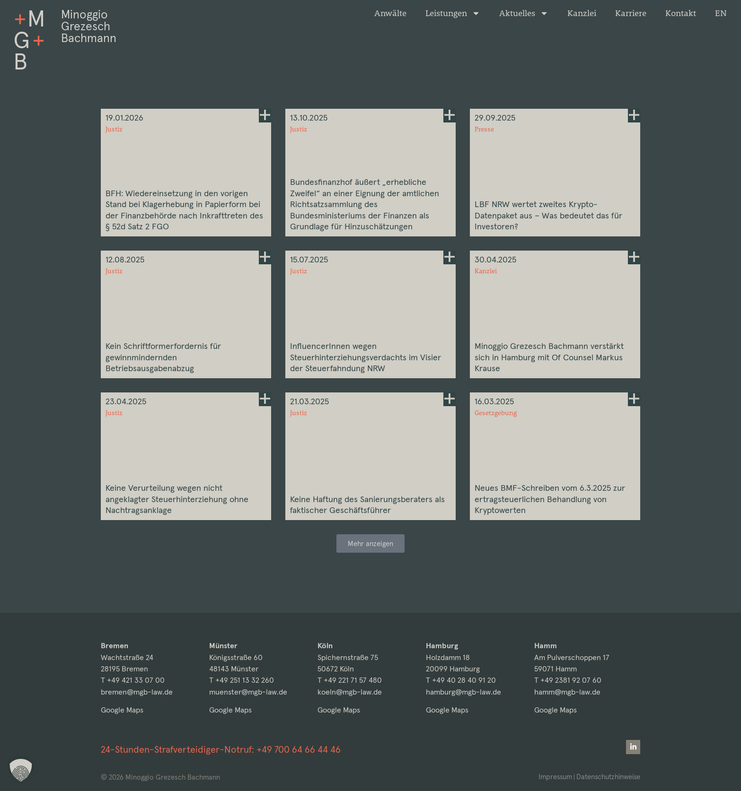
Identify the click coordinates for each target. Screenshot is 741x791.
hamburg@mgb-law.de (463, 692)
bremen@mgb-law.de (137, 692)
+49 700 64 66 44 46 (298, 749)
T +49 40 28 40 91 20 (461, 681)
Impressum (553, 776)
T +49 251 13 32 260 (241, 681)
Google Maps (122, 710)
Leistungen (452, 13)
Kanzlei (581, 13)
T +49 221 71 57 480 (350, 681)
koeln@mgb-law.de (350, 692)
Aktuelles (523, 13)
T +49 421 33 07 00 (133, 681)
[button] (370, 570)
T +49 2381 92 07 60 (567, 681)
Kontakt (680, 13)
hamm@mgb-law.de (567, 692)
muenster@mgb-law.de (248, 692)
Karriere (630, 13)
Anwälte (390, 13)
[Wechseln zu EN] (721, 13)
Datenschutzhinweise (607, 776)
